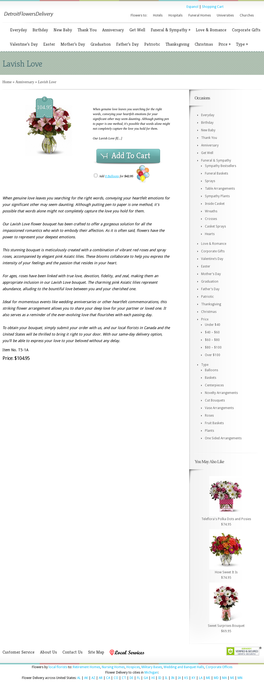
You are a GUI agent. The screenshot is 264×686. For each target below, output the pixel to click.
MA (224, 678)
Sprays (210, 181)
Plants (209, 431)
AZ (93, 678)
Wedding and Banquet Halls (184, 667)
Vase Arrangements (219, 408)
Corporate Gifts (246, 30)
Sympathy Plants (217, 196)
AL (79, 678)
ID (159, 678)
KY (193, 678)
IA (179, 678)
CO (116, 678)
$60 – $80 (212, 340)
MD (216, 678)
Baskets (210, 378)
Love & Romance (211, 30)
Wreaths (211, 211)
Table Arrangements (220, 188)
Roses (209, 415)
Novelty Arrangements (221, 393)
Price (224, 44)
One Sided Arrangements (223, 438)
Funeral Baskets (216, 173)
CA (108, 678)
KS (186, 678)
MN (240, 678)
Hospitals (175, 15)
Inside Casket (215, 204)
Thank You (87, 30)
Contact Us (72, 652)
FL (138, 678)
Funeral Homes (199, 15)
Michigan (151, 672)
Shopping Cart (213, 7)
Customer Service (18, 652)
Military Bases (151, 667)
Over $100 (212, 355)
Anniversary (113, 30)
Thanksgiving (177, 44)
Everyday (18, 30)
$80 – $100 (213, 347)
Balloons (211, 370)
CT (124, 678)
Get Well (137, 30)
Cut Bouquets (215, 400)
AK (86, 678)
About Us (48, 652)
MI (232, 678)
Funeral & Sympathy (170, 30)
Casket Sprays (215, 226)
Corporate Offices (219, 667)
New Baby (62, 30)
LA (200, 678)
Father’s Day (127, 44)
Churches (247, 15)
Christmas (204, 44)
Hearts (210, 234)
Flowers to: (139, 15)
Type (242, 44)
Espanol (192, 7)
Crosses (211, 219)
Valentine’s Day (24, 44)
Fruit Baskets (214, 423)
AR (101, 678)
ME (208, 678)
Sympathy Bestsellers (220, 166)
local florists (58, 667)
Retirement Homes (86, 667)
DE (131, 678)
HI (153, 678)
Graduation (100, 44)
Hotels (158, 15)
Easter (49, 44)
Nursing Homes (113, 667)
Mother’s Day (72, 44)
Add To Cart (130, 155)
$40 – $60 (212, 332)
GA (146, 678)
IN (172, 678)
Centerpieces (214, 385)
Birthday (40, 30)
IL (166, 678)
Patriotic (152, 44)
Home (7, 82)
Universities (225, 15)
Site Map (96, 652)
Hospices (133, 667)
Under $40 (212, 325)
